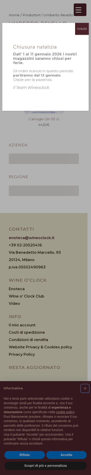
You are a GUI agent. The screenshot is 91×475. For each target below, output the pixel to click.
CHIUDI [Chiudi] (82, 28)
